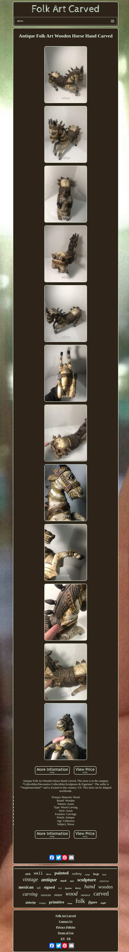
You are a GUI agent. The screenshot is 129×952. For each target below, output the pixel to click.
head (104, 875)
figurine (68, 888)
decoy (78, 888)
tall (39, 887)
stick (28, 874)
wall (38, 873)
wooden (105, 886)
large (96, 874)
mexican (26, 887)
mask (63, 880)
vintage (30, 879)
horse (70, 903)
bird (60, 888)
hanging (42, 903)
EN (63, 938)
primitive (56, 902)
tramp (87, 875)
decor (48, 874)
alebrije (30, 902)
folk (80, 901)
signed (49, 887)
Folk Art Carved (66, 915)
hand (89, 886)
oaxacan (46, 895)
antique (49, 879)
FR (69, 938)
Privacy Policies (65, 927)
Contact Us (66, 921)
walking (76, 873)
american (104, 881)
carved (101, 893)
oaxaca (85, 895)
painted (61, 873)
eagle (103, 903)
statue (58, 895)
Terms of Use (66, 933)
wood (72, 894)
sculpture (86, 879)
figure (92, 902)
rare (72, 881)
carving (30, 894)
